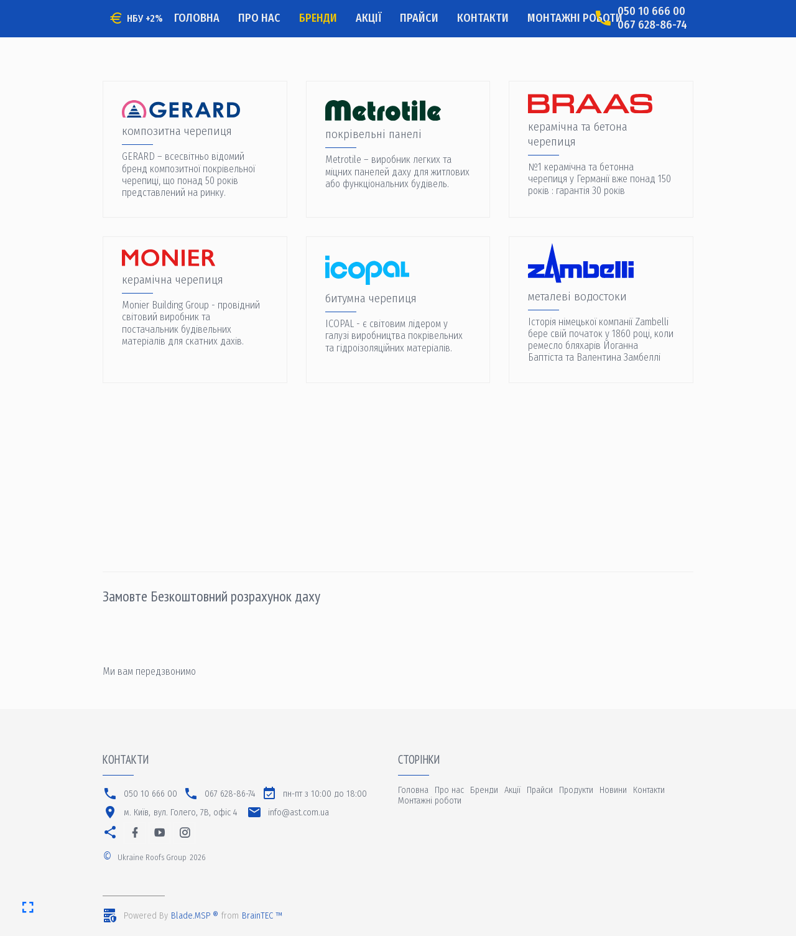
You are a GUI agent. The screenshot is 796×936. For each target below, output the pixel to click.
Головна (197, 18)
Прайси (419, 18)
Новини (613, 790)
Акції (368, 18)
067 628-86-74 (652, 25)
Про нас (259, 18)
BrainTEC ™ (262, 916)
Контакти (483, 18)
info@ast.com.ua (298, 812)
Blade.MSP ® (194, 916)
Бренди (318, 18)
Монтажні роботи (574, 18)
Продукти (576, 790)
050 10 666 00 (651, 11)
